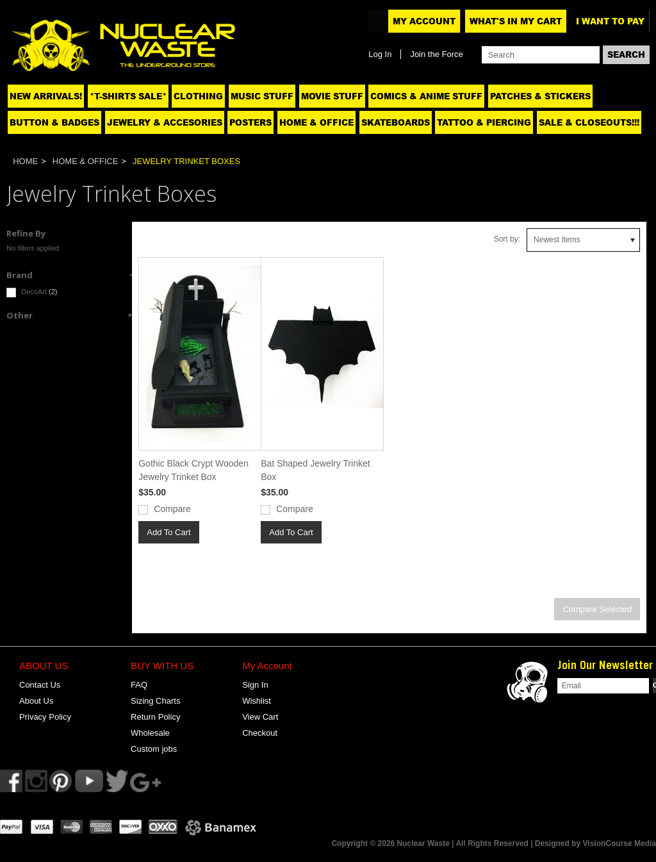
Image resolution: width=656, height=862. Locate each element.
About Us (36, 701)
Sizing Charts (155, 701)
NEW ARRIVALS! (46, 96)
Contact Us (39, 685)
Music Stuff (262, 96)
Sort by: (507, 239)
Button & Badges (54, 122)
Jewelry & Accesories (164, 122)
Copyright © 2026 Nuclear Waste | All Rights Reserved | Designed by (456, 843)
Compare (172, 509)
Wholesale (150, 733)
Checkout (259, 733)
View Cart (260, 717)
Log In (379, 54)
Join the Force (436, 54)
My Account (424, 21)
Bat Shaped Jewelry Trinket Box (315, 470)
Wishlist (256, 701)
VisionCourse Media (619, 843)
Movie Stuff (332, 96)
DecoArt (31, 292)
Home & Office (316, 122)
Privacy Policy (45, 717)
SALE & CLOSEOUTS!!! (589, 122)
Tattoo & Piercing (484, 122)
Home (25, 161)
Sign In (255, 685)
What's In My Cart (516, 21)
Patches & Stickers (540, 96)
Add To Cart (168, 532)
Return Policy (155, 717)
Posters (250, 122)
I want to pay (610, 21)
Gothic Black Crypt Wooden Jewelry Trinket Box (193, 470)
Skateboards (395, 122)
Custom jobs (154, 749)
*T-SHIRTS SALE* (128, 96)
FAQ (139, 685)
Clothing (198, 96)
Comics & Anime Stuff (426, 96)
